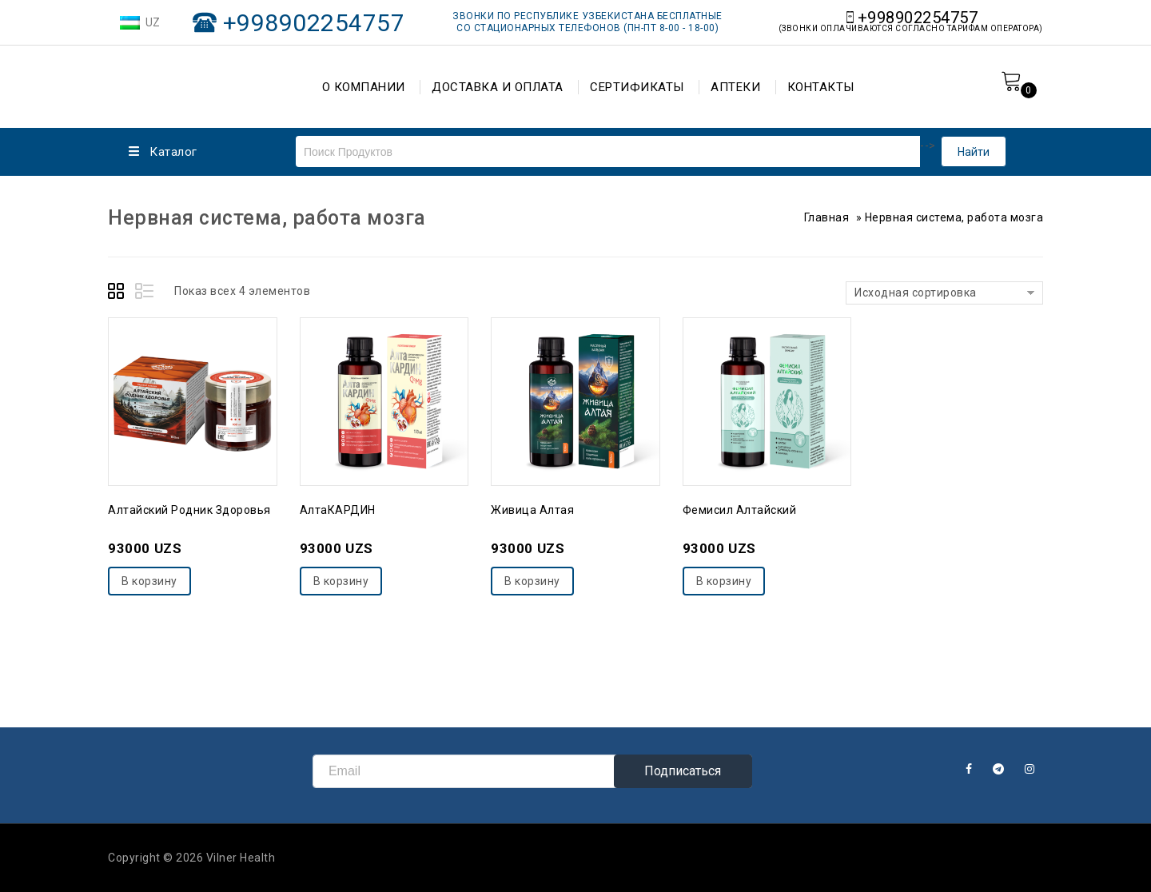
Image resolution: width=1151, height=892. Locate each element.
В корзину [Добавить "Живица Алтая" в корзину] (532, 581)
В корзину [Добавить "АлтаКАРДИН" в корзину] (341, 581)
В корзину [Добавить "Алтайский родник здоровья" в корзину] (149, 581)
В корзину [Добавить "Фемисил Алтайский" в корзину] (724, 581)
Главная (827, 217)
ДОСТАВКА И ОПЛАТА (498, 87)
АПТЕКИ (735, 87)
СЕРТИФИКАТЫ (637, 87)
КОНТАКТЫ (820, 87)
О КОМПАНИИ (363, 87)
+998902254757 (314, 23)
